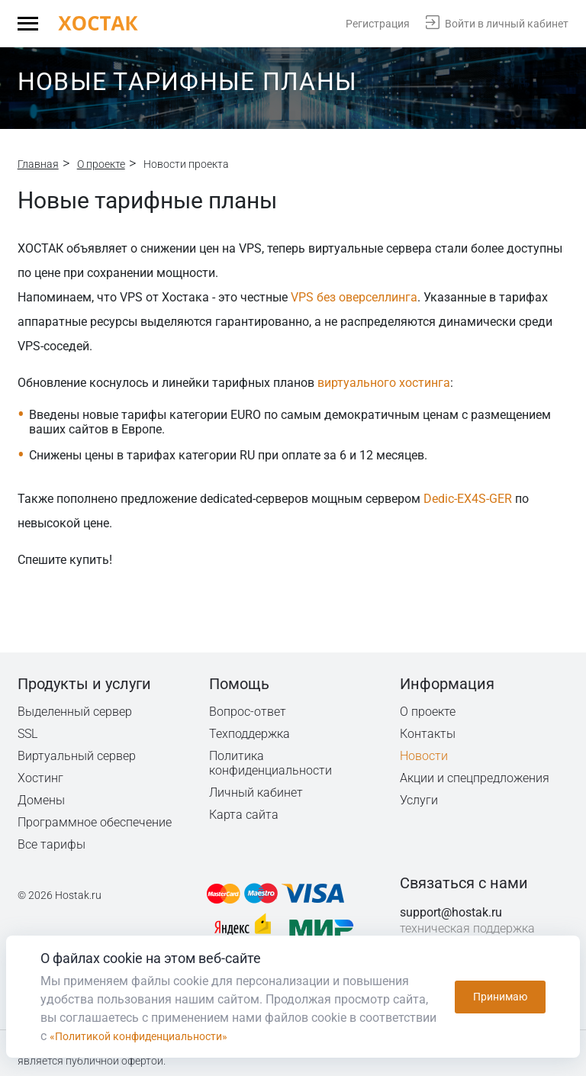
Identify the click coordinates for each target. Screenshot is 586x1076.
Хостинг (40, 778)
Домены (41, 800)
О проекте (101, 164)
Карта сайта (244, 814)
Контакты (428, 733)
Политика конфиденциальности (271, 763)
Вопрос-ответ (247, 711)
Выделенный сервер (75, 711)
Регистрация (378, 24)
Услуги (419, 800)
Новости (424, 756)
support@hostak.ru (451, 912)
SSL (29, 733)
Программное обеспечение (95, 822)
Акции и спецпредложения (475, 778)
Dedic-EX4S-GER (467, 498)
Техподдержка (250, 733)
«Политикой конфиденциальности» (151, 1036)
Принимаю (500, 997)
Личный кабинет (256, 792)
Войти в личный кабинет (506, 24)
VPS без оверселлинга (354, 297)
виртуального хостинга (383, 382)
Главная (38, 164)
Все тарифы (51, 844)
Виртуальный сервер (77, 756)
